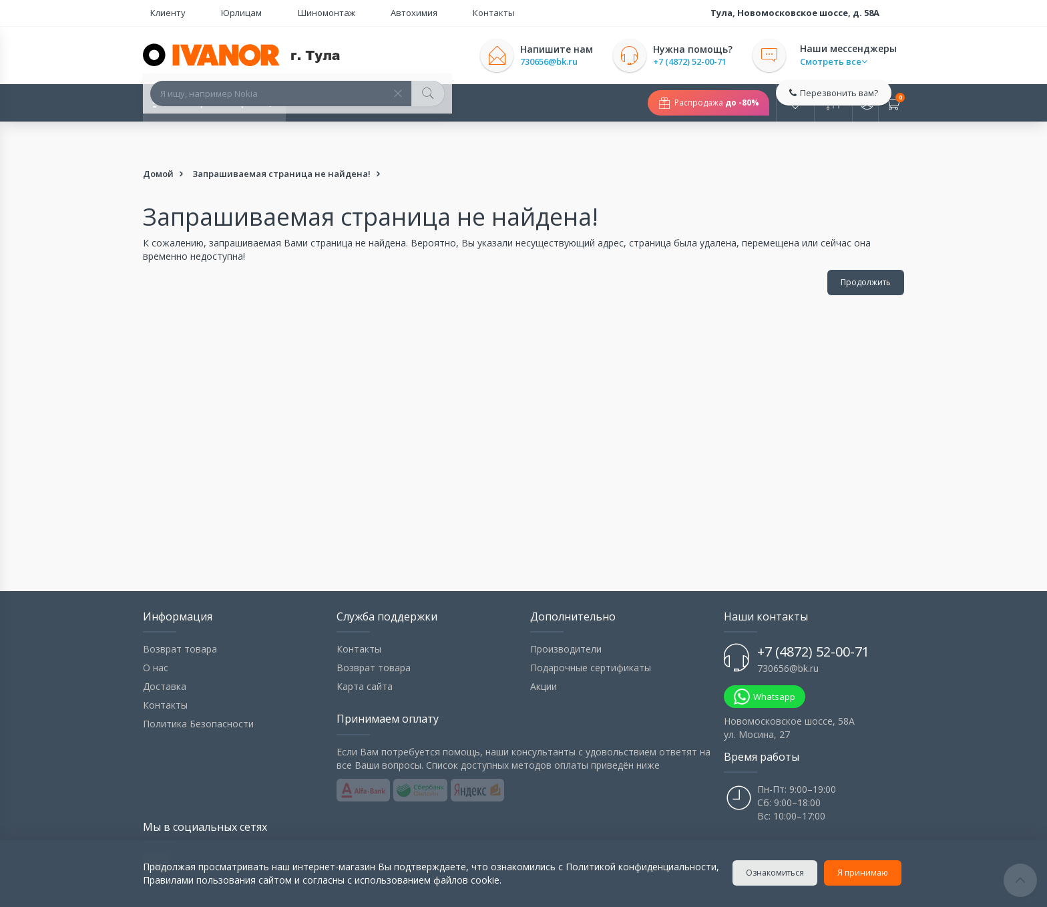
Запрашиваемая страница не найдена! (281, 141)
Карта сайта (365, 653)
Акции (543, 653)
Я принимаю (865, 872)
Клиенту (160, 13)
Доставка (164, 653)
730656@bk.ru (563, 61)
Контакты (398, 13)
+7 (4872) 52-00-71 (704, 61)
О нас (155, 634)
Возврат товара (180, 616)
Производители (566, 616)
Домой (158, 141)
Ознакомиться (778, 872)
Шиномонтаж (274, 13)
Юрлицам (212, 13)
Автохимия (340, 13)
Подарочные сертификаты (590, 634)
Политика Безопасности (198, 691)
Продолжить (866, 249)
